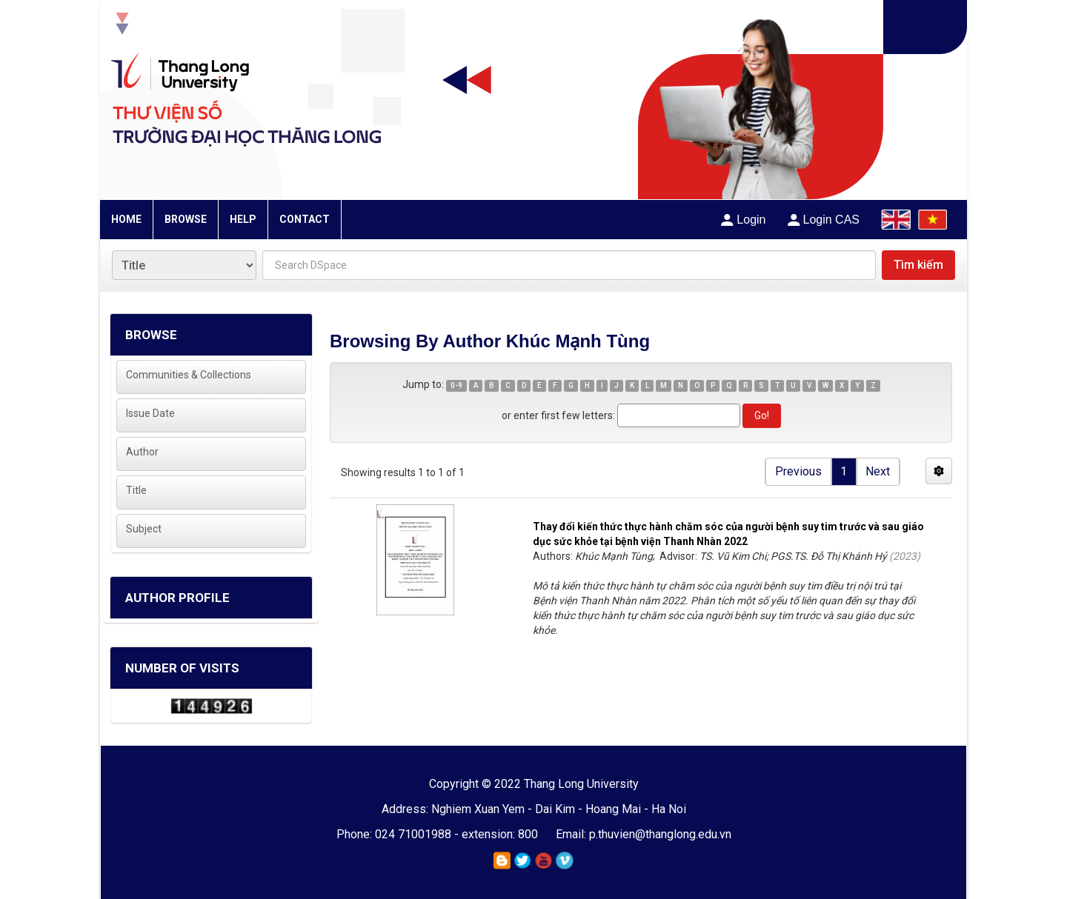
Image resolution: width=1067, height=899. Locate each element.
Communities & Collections (188, 375)
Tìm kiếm (918, 265)
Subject (144, 529)
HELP (243, 219)
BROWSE (185, 219)
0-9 (456, 385)
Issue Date (150, 413)
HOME (126, 219)
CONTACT (304, 219)
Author (142, 452)
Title (136, 490)
